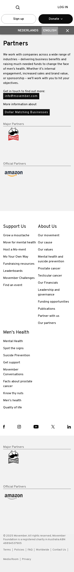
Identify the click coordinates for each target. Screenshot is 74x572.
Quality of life (12, 407)
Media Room (11, 559)
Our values (45, 249)
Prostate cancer (49, 268)
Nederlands (28, 30)
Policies (19, 549)
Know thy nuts (13, 393)
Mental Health (13, 341)
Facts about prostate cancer (17, 384)
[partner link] (19, 467)
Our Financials (48, 282)
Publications (46, 308)
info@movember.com (21, 96)
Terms (7, 549)
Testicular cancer (50, 275)
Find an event (12, 285)
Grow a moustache (16, 235)
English (49, 30)
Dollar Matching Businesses (26, 112)
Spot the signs (13, 348)
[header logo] (37, 7)
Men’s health (12, 400)
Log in (63, 7)
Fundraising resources (19, 263)
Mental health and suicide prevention (51, 259)
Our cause (45, 242)
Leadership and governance (49, 292)
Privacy (26, 559)
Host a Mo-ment (14, 249)
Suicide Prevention (16, 355)
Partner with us (48, 316)
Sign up (18, 19)
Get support (11, 362)
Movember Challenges (19, 278)
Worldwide (42, 549)
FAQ (30, 549)
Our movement (48, 235)
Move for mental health (19, 242)
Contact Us (59, 549)
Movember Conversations (13, 372)
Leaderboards (13, 271)
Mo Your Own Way (15, 256)
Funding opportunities (53, 301)
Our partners (47, 323)
